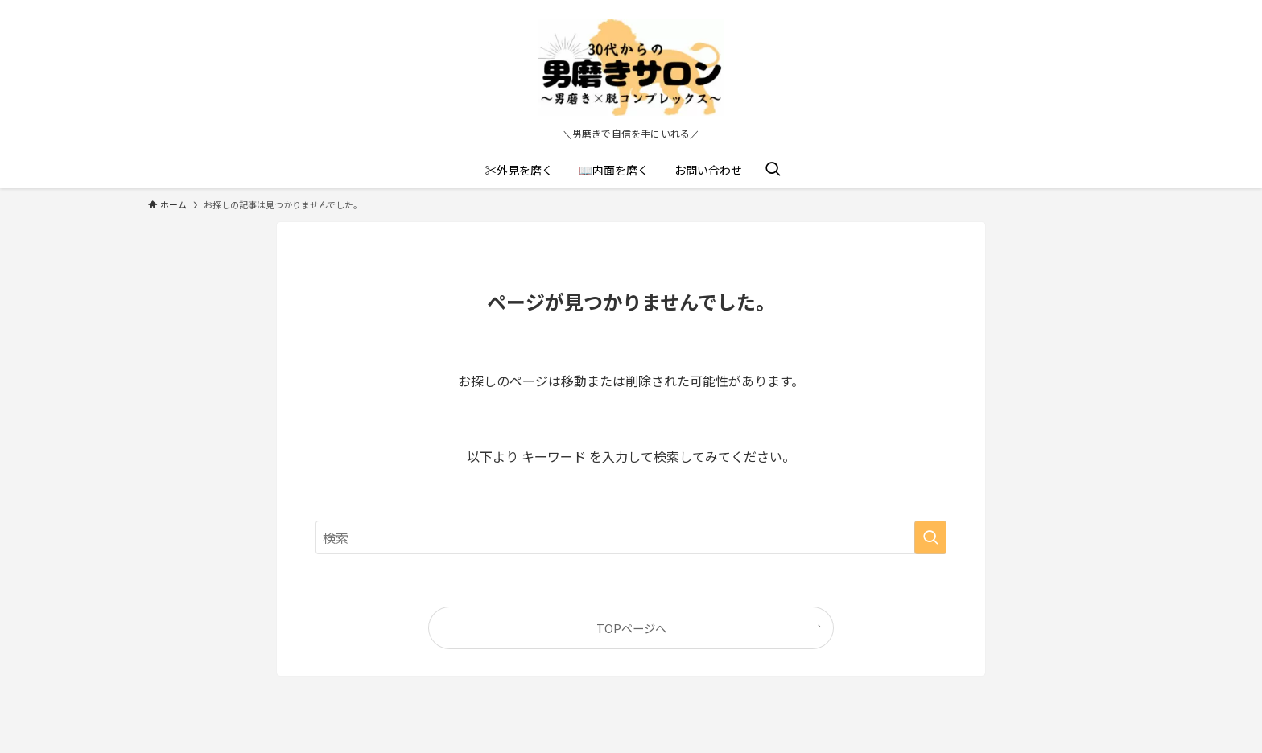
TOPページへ (631, 627)
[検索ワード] (631, 537)
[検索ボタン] (772, 169)
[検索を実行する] (930, 537)
